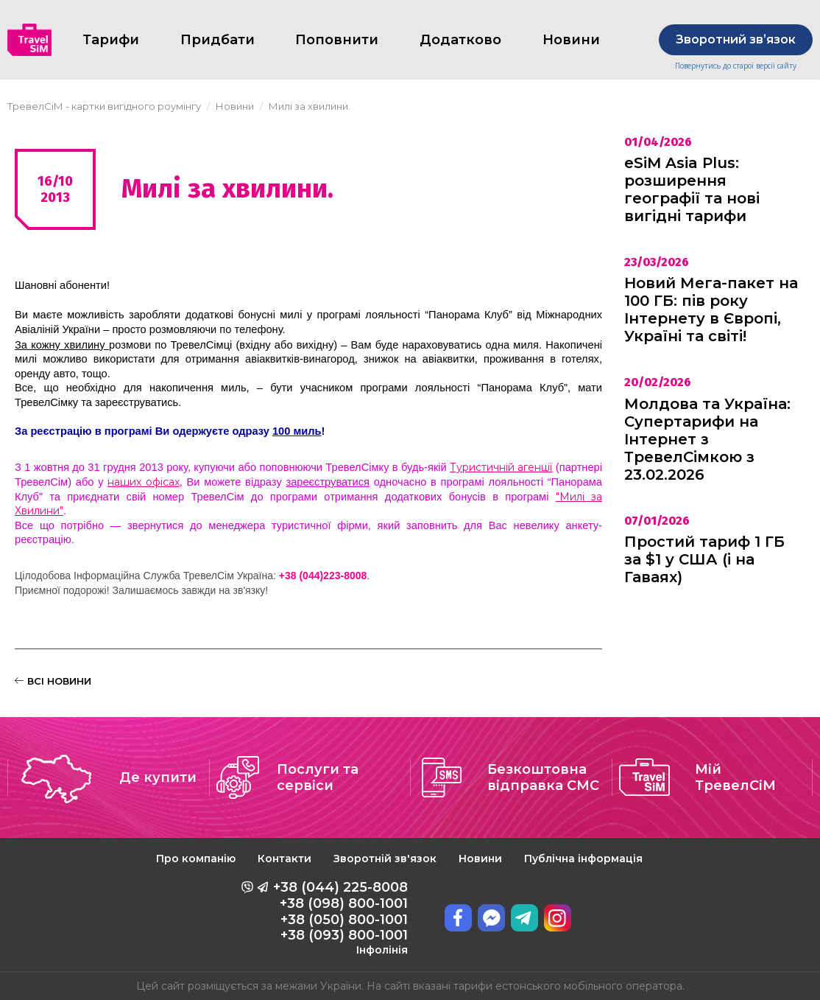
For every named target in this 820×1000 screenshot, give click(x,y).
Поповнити (336, 40)
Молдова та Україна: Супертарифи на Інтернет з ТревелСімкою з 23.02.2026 (707, 439)
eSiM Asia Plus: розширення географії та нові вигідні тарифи (692, 189)
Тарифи (110, 40)
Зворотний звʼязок (736, 39)
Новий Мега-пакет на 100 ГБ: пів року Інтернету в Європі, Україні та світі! (711, 309)
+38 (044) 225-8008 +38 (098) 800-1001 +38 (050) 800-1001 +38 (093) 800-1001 (340, 917)
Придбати (217, 40)
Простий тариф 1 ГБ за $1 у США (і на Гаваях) (704, 559)
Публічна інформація (583, 858)
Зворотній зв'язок (384, 858)
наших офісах (143, 482)
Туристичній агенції (501, 467)
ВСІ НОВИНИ (53, 681)
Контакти (284, 858)
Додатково (460, 40)
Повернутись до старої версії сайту (735, 66)
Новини (480, 858)
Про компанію (196, 858)
